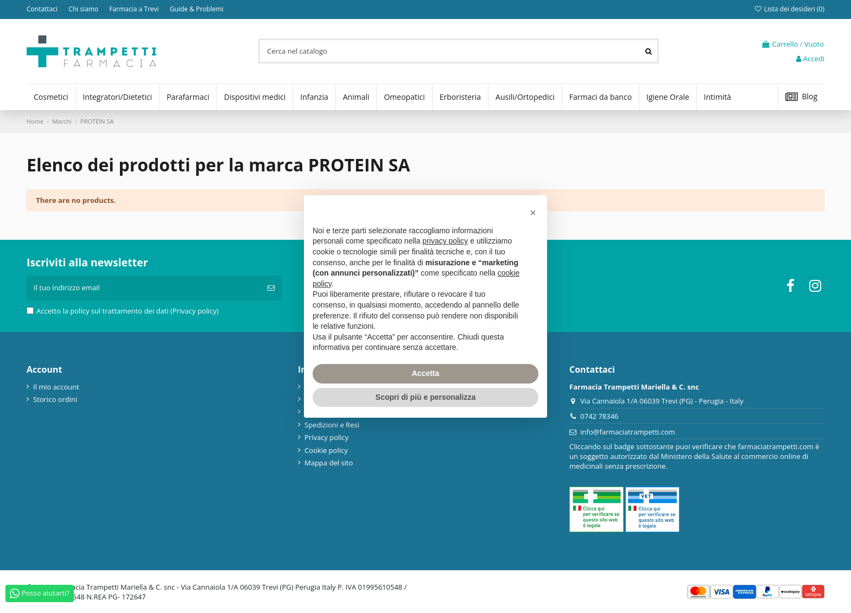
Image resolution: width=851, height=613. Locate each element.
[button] (533, 212)
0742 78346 (599, 416)
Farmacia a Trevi (134, 9)
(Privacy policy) (194, 311)
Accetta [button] (426, 373)
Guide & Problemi (197, 9)
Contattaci (43, 9)
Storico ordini (55, 399)
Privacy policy (326, 437)
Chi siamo (84, 9)
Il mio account (56, 387)
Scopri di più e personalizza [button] (425, 397)
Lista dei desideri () (789, 9)
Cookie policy (326, 450)
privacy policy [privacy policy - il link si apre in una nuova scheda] (445, 241)
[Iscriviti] (271, 288)
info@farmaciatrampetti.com (627, 432)
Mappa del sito (328, 463)
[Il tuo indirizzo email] (144, 288)
